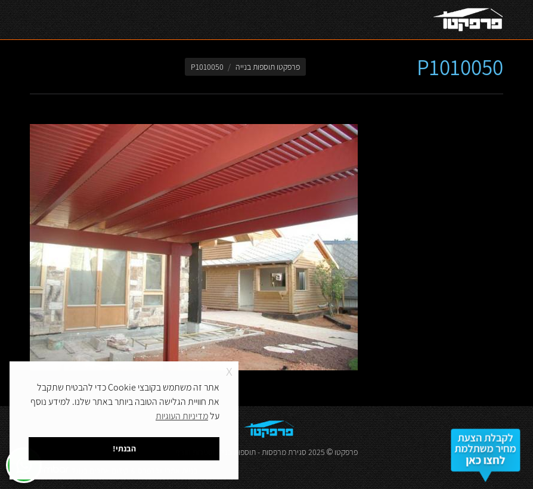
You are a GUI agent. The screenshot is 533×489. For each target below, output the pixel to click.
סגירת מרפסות (284, 452)
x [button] (229, 370)
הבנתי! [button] (124, 448)
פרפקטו (346, 452)
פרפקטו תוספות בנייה (267, 66)
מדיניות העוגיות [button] (182, 416)
